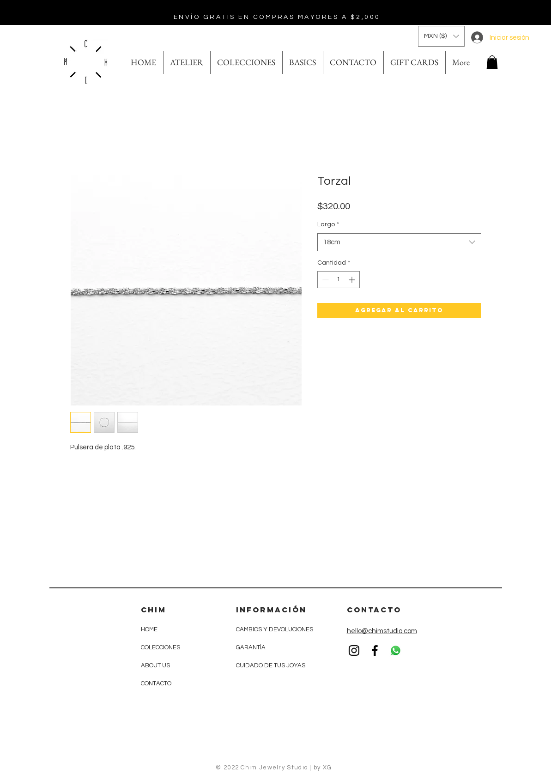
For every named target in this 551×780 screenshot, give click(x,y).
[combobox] (399, 242)
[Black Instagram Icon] (354, 650)
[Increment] (352, 280)
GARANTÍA (251, 647)
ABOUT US (155, 665)
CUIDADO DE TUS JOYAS (270, 665)
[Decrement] (324, 280)
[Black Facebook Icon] (375, 650)
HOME (149, 629)
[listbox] (441, 36)
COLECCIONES (161, 647)
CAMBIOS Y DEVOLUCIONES (274, 629)
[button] (441, 36)
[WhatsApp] (395, 650)
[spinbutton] (338, 280)
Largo (328, 224)
